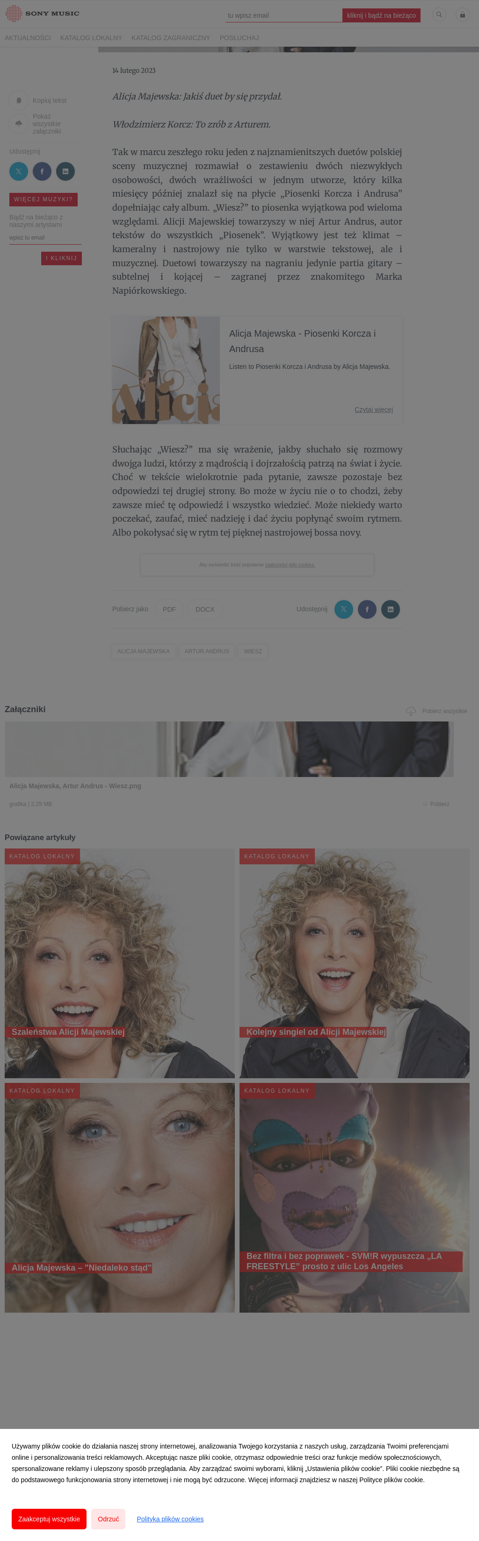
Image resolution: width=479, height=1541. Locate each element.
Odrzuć (108, 1519)
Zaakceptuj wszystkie (49, 1519)
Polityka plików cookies (170, 1519)
